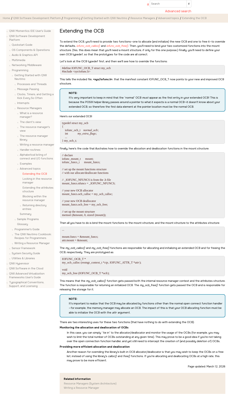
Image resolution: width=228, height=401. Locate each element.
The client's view (30, 122)
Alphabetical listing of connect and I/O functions (36, 156)
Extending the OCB (194, 18)
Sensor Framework (23, 248)
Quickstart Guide (22, 45)
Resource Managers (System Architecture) (90, 383)
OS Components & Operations (31, 50)
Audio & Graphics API (25, 55)
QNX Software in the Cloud (26, 268)
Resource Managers (142, 18)
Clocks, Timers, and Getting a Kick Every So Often (35, 96)
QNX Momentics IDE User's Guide (30, 31)
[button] (7, 31)
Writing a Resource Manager (32, 243)
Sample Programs (28, 219)
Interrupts (23, 103)
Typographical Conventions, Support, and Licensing (26, 284)
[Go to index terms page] (146, 4)
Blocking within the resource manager (34, 198)
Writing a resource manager (37, 144)
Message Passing (28, 89)
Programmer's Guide (27, 229)
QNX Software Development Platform (37, 18)
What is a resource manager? (31, 115)
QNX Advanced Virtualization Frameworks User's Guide (27, 275)
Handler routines (30, 150)
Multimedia (18, 60)
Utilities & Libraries (23, 258)
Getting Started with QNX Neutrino (105, 18)
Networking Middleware (27, 65)
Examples (26, 163)
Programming (72, 18)
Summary (25, 214)
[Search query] (170, 3)
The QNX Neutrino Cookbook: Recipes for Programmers (32, 236)
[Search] (188, 3)
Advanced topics (168, 18)
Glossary (22, 224)
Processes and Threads (32, 84)
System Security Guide (26, 253)
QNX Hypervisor (19, 263)
